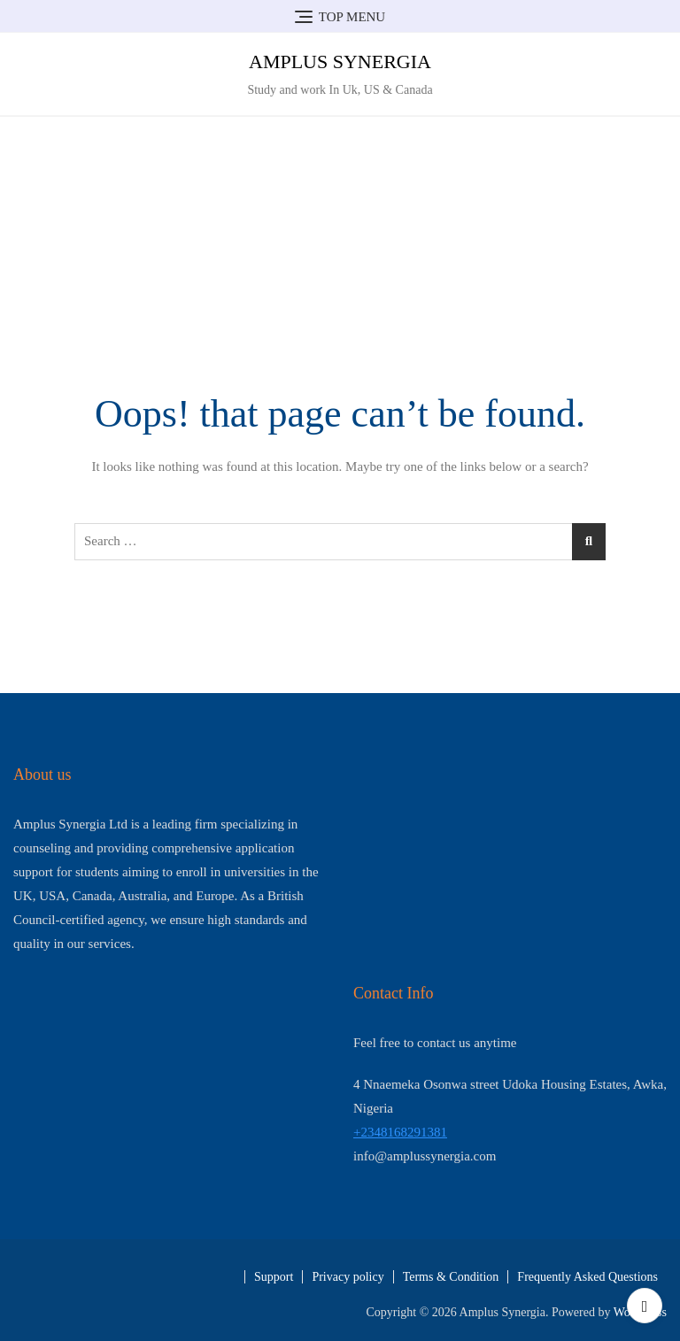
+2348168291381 (400, 1132)
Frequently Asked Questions (587, 1276)
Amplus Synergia (340, 61)
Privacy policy (347, 1276)
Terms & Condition (451, 1276)
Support (273, 1276)
